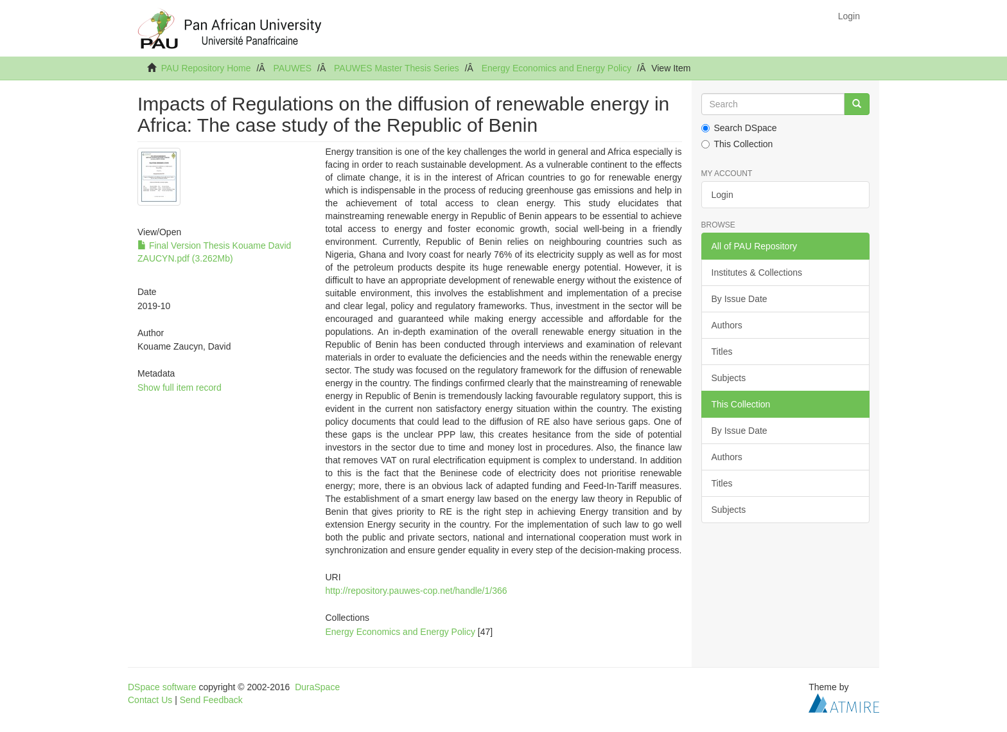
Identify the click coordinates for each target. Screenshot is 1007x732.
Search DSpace (739, 128)
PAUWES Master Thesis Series (396, 68)
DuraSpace (317, 687)
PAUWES (292, 68)
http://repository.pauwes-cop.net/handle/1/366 (416, 590)
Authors (727, 325)
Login (722, 195)
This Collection (737, 144)
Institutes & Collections (757, 272)
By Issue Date (739, 299)
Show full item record (179, 387)
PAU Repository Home (206, 68)
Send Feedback (211, 700)
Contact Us (150, 700)
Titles (722, 351)
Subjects (729, 378)
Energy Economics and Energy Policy (556, 68)
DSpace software (162, 687)
